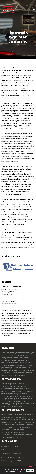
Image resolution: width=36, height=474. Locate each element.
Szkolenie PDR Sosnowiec (11, 446)
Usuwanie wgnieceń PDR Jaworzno (14, 461)
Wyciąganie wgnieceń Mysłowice (14, 450)
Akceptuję (30, 470)
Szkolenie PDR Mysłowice (12, 453)
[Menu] (34, 9)
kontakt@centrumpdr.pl (9, 303)
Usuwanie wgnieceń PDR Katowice (14, 457)
